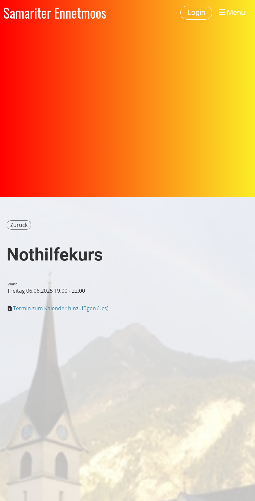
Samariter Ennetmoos (54, 12)
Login (196, 12)
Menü (232, 12)
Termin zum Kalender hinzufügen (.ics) (61, 308)
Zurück (19, 225)
